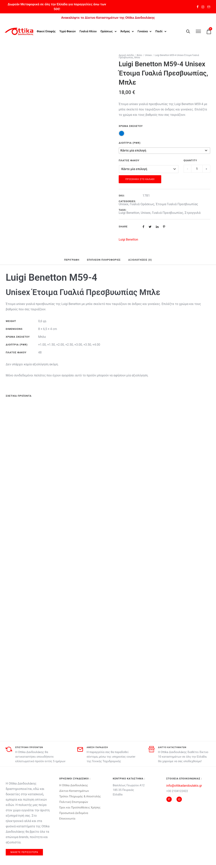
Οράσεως (107, 29)
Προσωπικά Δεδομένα (73, 813)
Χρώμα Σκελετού (131, 126)
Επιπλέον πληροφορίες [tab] (104, 259)
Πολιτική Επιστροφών (73, 802)
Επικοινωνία (67, 818)
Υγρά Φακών (68, 29)
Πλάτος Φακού (129, 160)
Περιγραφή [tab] (71, 259)
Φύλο (139, 55)
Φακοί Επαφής (46, 29)
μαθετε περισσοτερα (24, 852)
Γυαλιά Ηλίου (88, 29)
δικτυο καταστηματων (172, 747)
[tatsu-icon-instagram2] (202, 6)
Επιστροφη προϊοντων (29, 747)
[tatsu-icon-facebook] (197, 6)
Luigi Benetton (129, 213)
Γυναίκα (143, 29)
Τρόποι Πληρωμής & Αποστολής (80, 796)
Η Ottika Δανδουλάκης (73, 785)
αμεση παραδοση (97, 747)
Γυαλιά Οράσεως (142, 204)
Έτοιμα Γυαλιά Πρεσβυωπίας (177, 204)
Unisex (148, 55)
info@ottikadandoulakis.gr (184, 785)
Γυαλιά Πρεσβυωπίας (167, 213)
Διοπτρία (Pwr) (130, 142)
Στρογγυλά (193, 213)
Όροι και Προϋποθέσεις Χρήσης (80, 807)
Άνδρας (125, 29)
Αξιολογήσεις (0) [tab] (140, 259)
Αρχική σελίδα (126, 55)
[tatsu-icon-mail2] (208, 6)
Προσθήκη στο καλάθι (140, 179)
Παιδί (40, 33)
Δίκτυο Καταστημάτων (74, 791)
